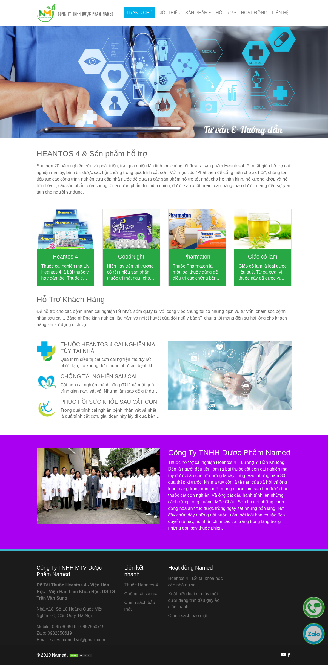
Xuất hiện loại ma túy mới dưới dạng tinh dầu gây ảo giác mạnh (193, 600)
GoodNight (131, 257)
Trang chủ (140, 12)
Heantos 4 (65, 257)
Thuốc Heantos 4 (141, 585)
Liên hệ (280, 12)
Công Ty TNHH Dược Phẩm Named (229, 452)
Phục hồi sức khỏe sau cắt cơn (109, 402)
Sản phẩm (196, 12)
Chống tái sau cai (141, 593)
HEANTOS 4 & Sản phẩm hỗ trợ (92, 153)
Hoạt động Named (190, 568)
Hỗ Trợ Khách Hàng (71, 299)
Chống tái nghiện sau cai (99, 376)
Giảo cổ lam (262, 257)
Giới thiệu (169, 12)
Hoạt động (254, 12)
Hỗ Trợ (224, 12)
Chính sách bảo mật (187, 615)
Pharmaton (197, 257)
